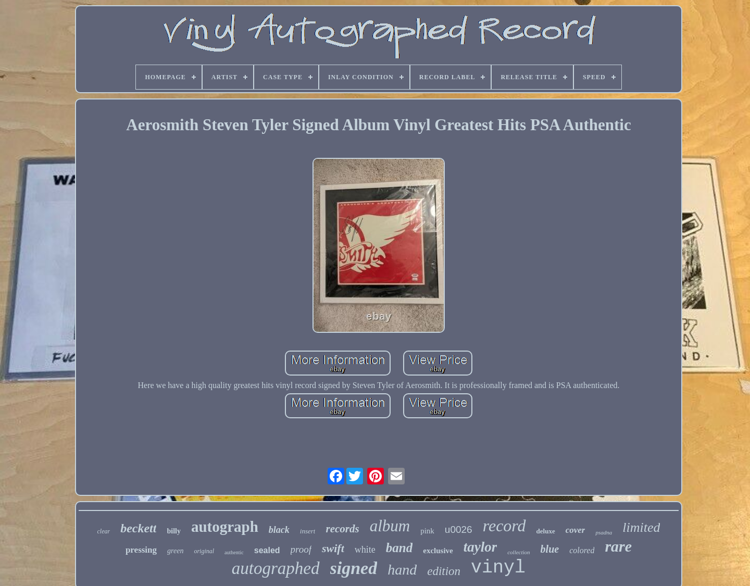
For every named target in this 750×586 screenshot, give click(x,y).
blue (550, 549)
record (504, 525)
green (175, 551)
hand (402, 570)
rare (618, 546)
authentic (234, 552)
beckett (138, 528)
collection (518, 552)
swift (333, 548)
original (204, 551)
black (279, 530)
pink (427, 531)
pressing (141, 550)
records (342, 528)
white (365, 549)
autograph (224, 526)
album (390, 526)
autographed (276, 568)
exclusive (438, 550)
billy (173, 531)
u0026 (458, 529)
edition (443, 571)
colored (581, 550)
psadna (603, 532)
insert (308, 531)
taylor (480, 547)
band (399, 548)
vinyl (498, 567)
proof (301, 549)
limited (641, 527)
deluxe (545, 531)
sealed (267, 550)
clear (103, 531)
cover (575, 530)
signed (354, 568)
